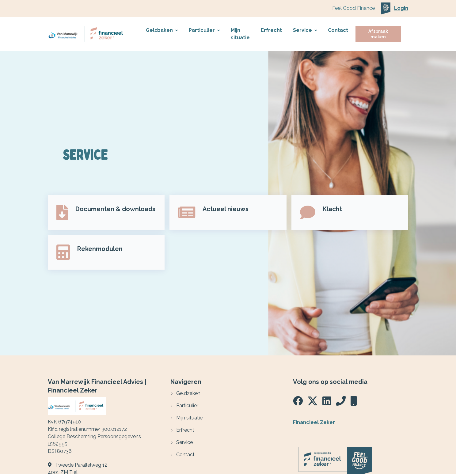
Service (305, 30)
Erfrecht (271, 30)
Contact (338, 30)
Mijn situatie (240, 33)
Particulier (204, 30)
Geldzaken (162, 30)
